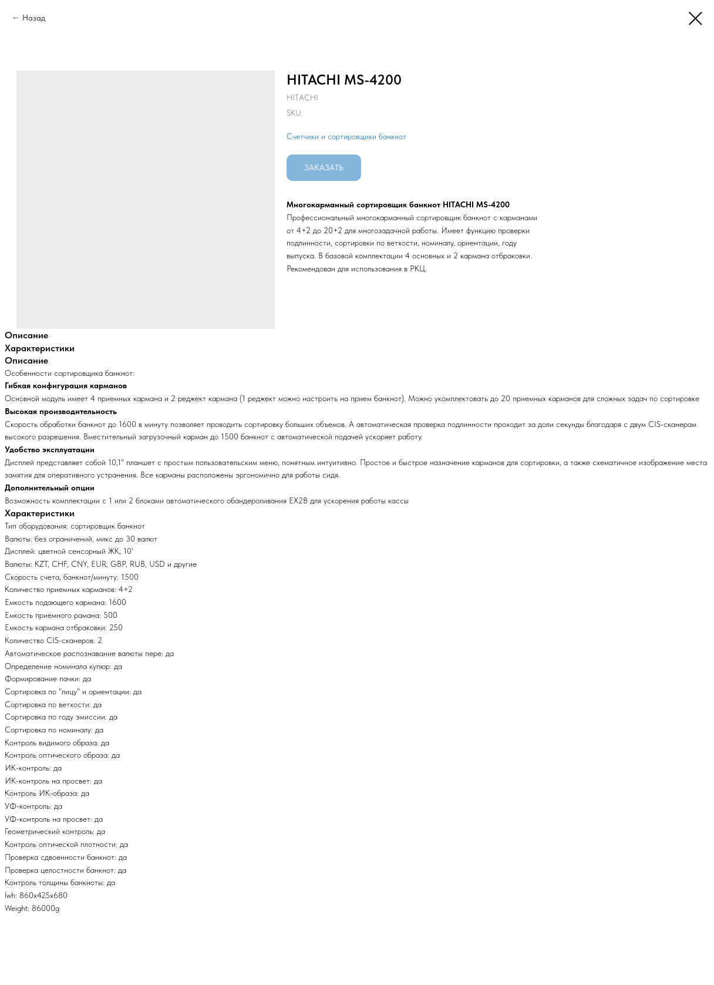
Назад (33, 17)
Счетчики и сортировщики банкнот (346, 136)
